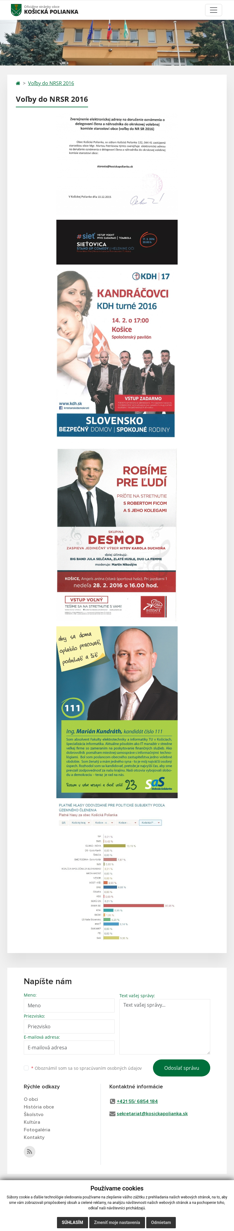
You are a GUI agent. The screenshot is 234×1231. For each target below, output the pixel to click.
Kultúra (32, 1122)
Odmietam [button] (161, 1222)
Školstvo (34, 1114)
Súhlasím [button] (72, 1222)
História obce (39, 1107)
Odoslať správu (181, 1068)
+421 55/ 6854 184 (137, 1101)
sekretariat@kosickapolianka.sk (152, 1113)
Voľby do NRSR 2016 (51, 83)
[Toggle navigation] (213, 10)
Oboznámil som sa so (86, 1068)
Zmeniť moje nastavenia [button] (117, 1222)
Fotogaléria (37, 1129)
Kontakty (34, 1137)
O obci (31, 1099)
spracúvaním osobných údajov (111, 1068)
